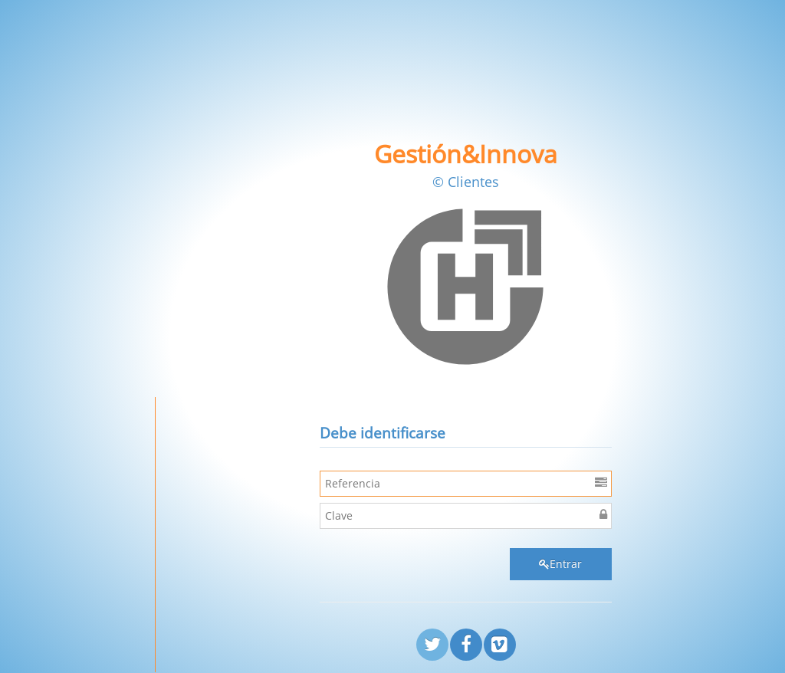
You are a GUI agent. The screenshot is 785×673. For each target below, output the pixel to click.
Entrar (560, 563)
